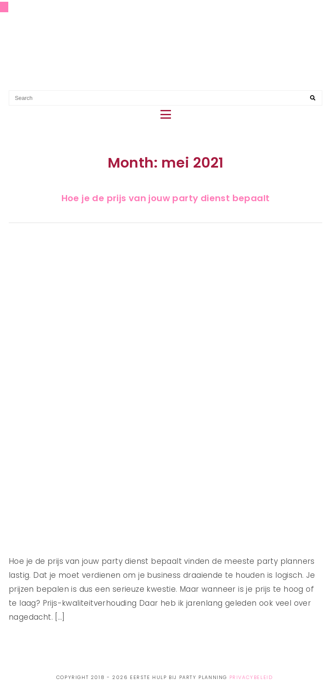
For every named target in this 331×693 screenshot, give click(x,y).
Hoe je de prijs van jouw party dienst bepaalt (165, 198)
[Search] (313, 98)
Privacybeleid (251, 677)
